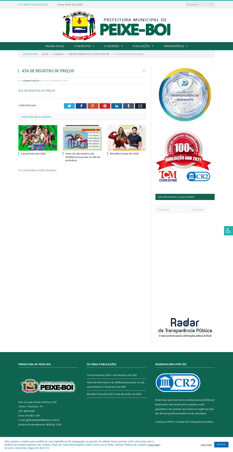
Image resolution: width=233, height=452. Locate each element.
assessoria (180, 404)
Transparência (173, 46)
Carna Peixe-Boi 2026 (70, 4)
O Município (82, 46)
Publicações (141, 46)
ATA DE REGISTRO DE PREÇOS (36, 90)
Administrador (31, 80)
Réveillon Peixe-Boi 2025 (124, 153)
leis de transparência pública (171, 413)
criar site (177, 399)
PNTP (170, 421)
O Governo (111, 46)
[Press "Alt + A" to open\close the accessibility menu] (228, 230)
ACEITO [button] (221, 444)
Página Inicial (54, 46)
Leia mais (153, 444)
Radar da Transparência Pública (196, 421)
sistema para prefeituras (200, 399)
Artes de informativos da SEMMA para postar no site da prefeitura (82, 157)
